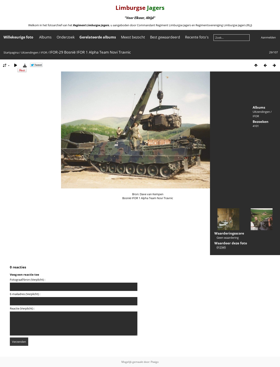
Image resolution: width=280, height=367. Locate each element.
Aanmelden (268, 37)
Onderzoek (66, 37)
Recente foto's (197, 37)
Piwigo (155, 362)
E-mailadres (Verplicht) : (25, 294)
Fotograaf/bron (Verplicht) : (27, 280)
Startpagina (11, 52)
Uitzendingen (29, 52)
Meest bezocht (133, 37)
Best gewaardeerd (165, 37)
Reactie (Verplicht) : (22, 308)
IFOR (44, 52)
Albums (45, 37)
